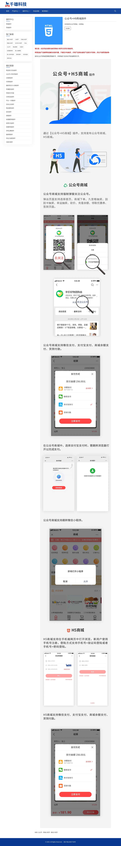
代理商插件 (9, 81)
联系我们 (45, 11)
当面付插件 (9, 142)
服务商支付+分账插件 (12, 85)
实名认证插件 (10, 104)
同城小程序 (24, 39)
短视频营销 (10, 50)
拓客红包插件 (10, 123)
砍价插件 (8, 112)
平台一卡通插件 (10, 100)
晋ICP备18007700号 (70, 842)
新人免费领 (18, 50)
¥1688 (68, 28)
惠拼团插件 (9, 134)
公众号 (8, 47)
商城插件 (8, 24)
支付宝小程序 (18, 43)
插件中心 (26, 11)
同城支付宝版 (10, 93)
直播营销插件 (10, 127)
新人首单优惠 (10, 54)
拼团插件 (8, 115)
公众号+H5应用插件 (12, 74)
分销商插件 (9, 78)
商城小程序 (10, 43)
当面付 (21, 47)
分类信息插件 (10, 96)
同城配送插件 (10, 89)
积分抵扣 (25, 54)
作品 (25, 43)
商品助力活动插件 (11, 70)
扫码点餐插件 (10, 130)
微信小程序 (10, 39)
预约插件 (18, 54)
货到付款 (9, 58)
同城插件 (8, 27)
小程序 (17, 39)
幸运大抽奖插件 (10, 138)
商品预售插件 (10, 108)
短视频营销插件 (10, 119)
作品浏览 (36, 11)
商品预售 (15, 47)
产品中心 (15, 11)
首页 (7, 11)
